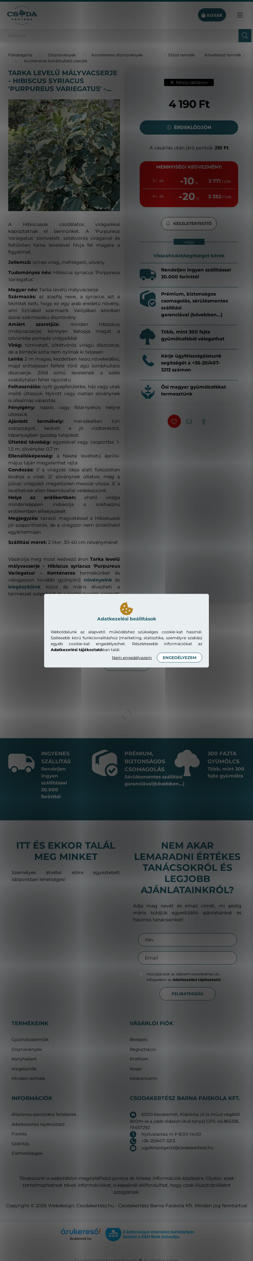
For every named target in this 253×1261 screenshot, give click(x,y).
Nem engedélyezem (132, 657)
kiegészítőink (24, 587)
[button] (189, 223)
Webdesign (61, 1206)
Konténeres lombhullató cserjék (55, 60)
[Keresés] (126, 35)
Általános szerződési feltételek (44, 1114)
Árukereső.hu (80, 1239)
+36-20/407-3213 (158, 1140)
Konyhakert (24, 1058)
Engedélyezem (179, 657)
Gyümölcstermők (30, 1039)
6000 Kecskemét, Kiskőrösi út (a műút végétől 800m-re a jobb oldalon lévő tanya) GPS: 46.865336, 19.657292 (185, 1121)
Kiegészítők (24, 1068)
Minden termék (28, 1078)
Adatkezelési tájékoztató (38, 1124)
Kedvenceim (143, 1078)
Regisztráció (143, 1049)
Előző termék (181, 54)
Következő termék (223, 54)
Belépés (138, 1039)
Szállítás (20, 1143)
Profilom (139, 1058)
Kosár (136, 1068)
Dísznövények (62, 54)
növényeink (98, 580)
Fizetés (19, 1133)
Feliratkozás (187, 993)
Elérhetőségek (27, 1153)
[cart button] (212, 15)
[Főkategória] (20, 54)
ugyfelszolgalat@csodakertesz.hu (177, 1147)
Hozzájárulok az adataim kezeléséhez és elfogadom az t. (184, 977)
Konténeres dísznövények (117, 54)
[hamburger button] (239, 15)
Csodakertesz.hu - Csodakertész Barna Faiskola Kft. (134, 1206)
